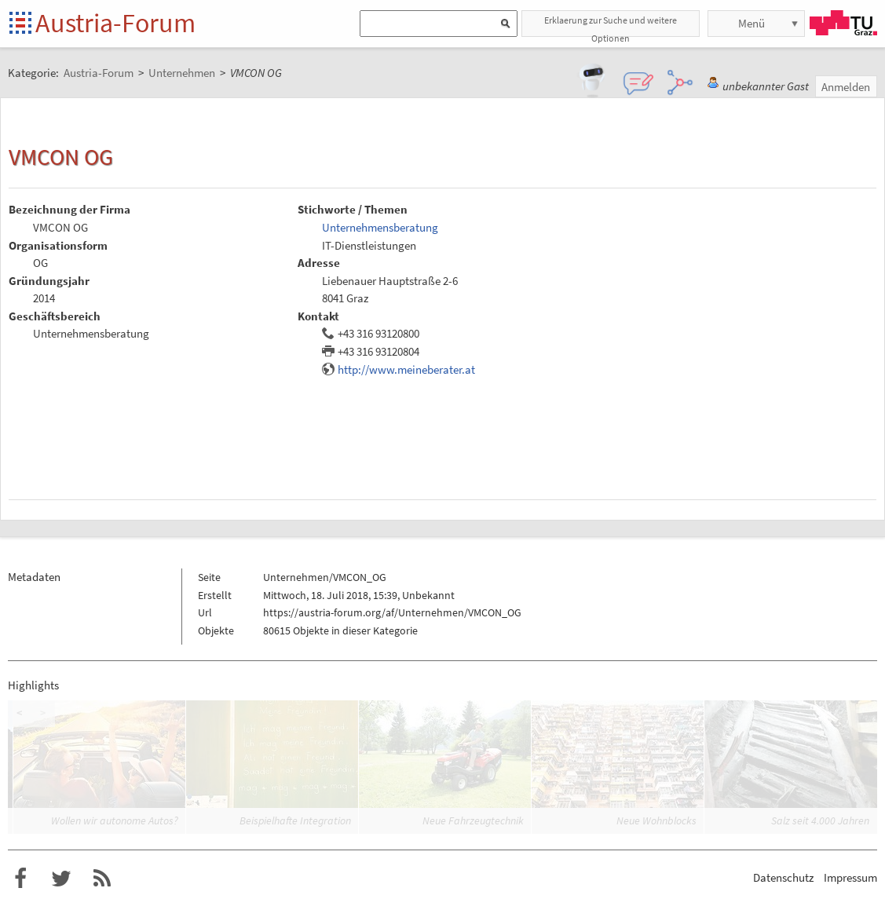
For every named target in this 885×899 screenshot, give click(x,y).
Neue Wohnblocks (656, 820)
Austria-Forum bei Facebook (20, 878)
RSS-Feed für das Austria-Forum (102, 878)
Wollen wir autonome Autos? (114, 820)
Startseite (21, 24)
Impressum (850, 877)
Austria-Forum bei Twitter (61, 878)
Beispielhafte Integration (295, 820)
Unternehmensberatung (380, 227)
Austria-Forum (115, 22)
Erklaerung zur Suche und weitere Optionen (610, 25)
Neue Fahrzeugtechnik (473, 820)
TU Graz (843, 22)
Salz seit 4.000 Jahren (820, 820)
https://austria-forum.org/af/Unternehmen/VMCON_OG (392, 612)
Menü (751, 23)
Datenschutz (783, 877)
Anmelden (845, 86)
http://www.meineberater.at (406, 369)
